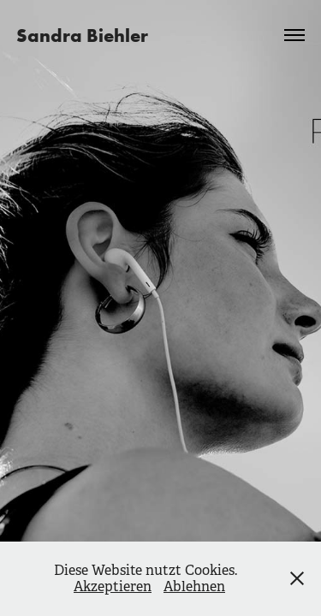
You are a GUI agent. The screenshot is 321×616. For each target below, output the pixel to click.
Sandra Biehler (82, 35)
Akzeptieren (113, 586)
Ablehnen (194, 586)
